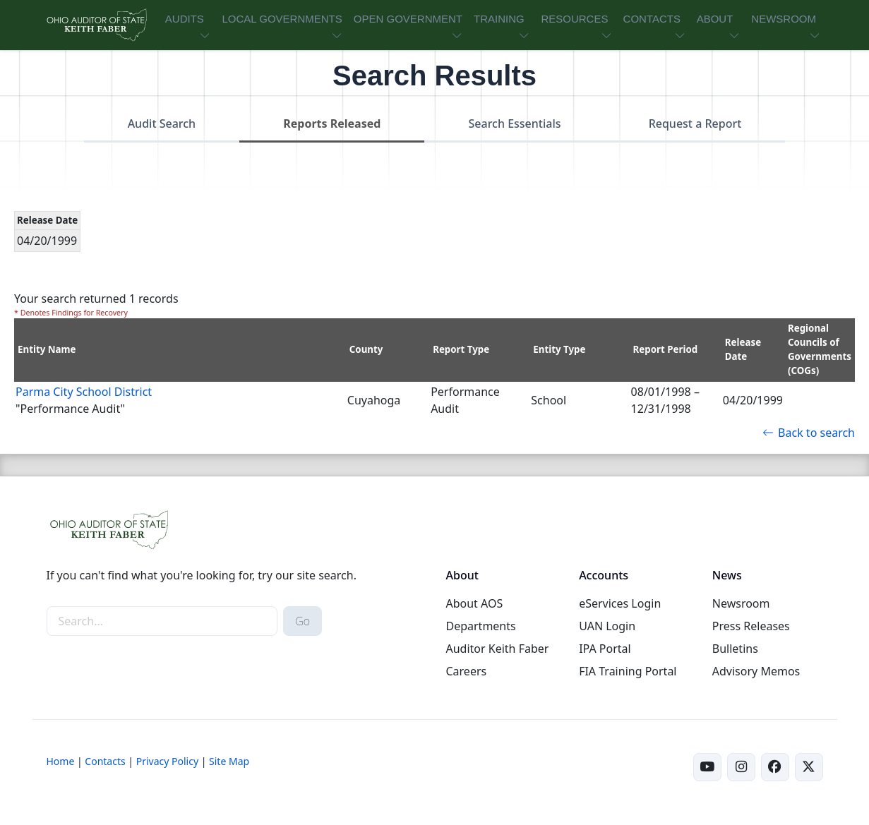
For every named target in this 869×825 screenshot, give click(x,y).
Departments (480, 626)
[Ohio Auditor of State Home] (96, 25)
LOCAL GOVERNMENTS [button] (282, 19)
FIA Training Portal (627, 671)
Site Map (229, 761)
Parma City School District (84, 391)
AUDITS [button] (184, 19)
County (366, 349)
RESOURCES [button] (574, 19)
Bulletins (735, 648)
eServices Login (620, 603)
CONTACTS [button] (652, 19)
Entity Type (559, 349)
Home (61, 761)
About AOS (474, 603)
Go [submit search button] (302, 621)
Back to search (808, 432)
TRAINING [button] (499, 19)
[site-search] (162, 621)
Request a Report (695, 123)
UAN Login (607, 626)
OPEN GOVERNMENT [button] (408, 19)
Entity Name (47, 349)
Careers (465, 671)
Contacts (105, 761)
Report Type (461, 349)
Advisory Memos (756, 671)
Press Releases (751, 626)
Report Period (665, 349)
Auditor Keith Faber (497, 648)
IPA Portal (605, 648)
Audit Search (162, 123)
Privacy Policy (167, 761)
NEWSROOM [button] (783, 19)
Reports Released (331, 123)
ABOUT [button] (715, 19)
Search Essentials (515, 123)
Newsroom (741, 603)
